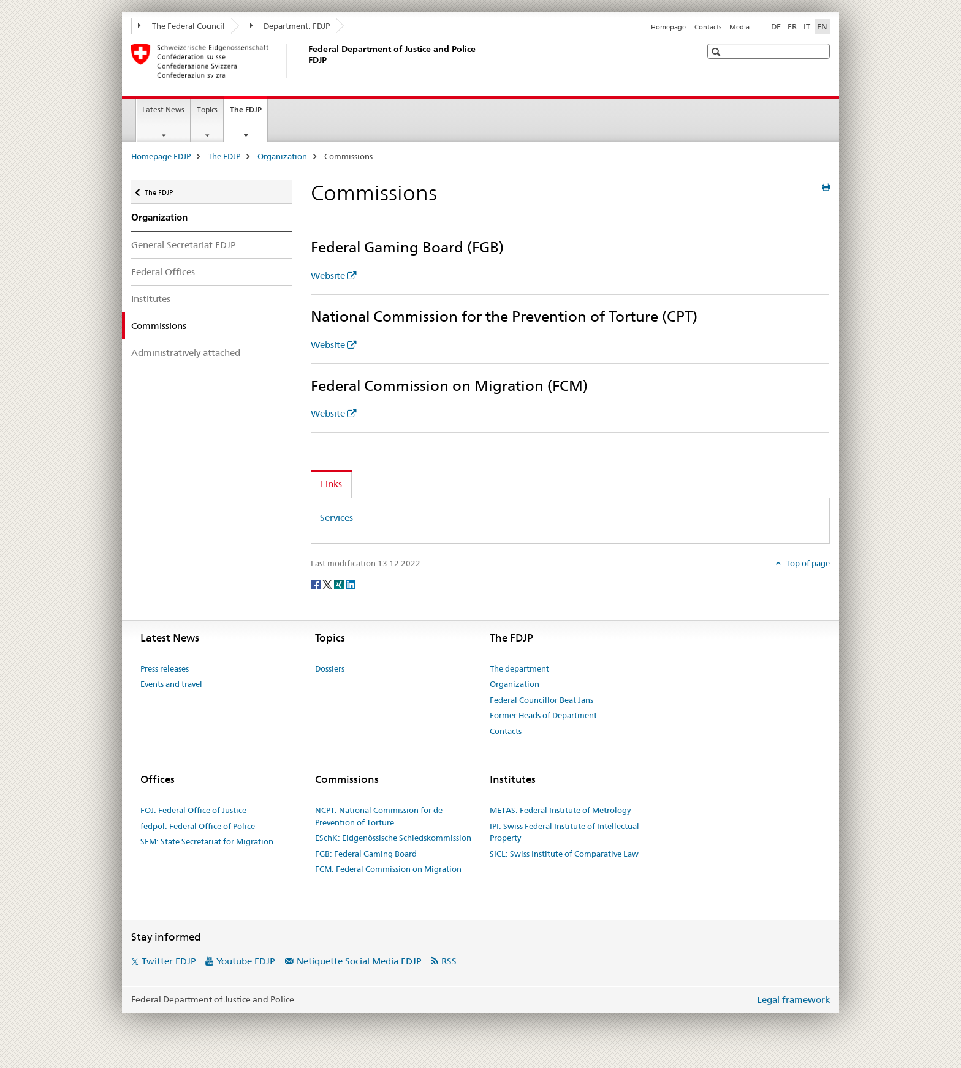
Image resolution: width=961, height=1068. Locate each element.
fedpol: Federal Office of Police (197, 826)
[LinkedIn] (350, 584)
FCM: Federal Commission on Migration (388, 869)
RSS (449, 961)
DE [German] (776, 26)
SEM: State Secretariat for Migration (206, 841)
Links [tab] (331, 484)
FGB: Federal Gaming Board (366, 853)
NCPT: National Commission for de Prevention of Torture (379, 816)
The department (519, 668)
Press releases (164, 668)
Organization (282, 156)
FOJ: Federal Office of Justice (193, 810)
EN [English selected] (822, 26)
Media (739, 27)
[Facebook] (316, 584)
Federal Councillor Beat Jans (541, 700)
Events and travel (171, 684)
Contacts (707, 27)
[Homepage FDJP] (305, 61)
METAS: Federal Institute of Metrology (560, 810)
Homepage (668, 27)
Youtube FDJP (245, 961)
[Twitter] (328, 584)
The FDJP (248, 113)
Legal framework (793, 1000)
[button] (717, 51)
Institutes (150, 299)
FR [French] (792, 26)
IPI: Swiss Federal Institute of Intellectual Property (564, 832)
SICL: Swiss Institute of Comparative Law (564, 853)
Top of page (807, 563)
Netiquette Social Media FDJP (359, 961)
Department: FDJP (290, 25)
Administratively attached (185, 352)
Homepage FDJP (161, 156)
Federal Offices (163, 272)
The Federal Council (181, 25)
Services (336, 517)
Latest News (163, 109)
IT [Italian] (806, 26)
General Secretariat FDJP (183, 245)
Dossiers (329, 668)
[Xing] (340, 584)
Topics (207, 109)
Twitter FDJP (169, 961)
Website (328, 275)
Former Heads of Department (543, 715)
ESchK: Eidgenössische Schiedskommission (393, 838)
